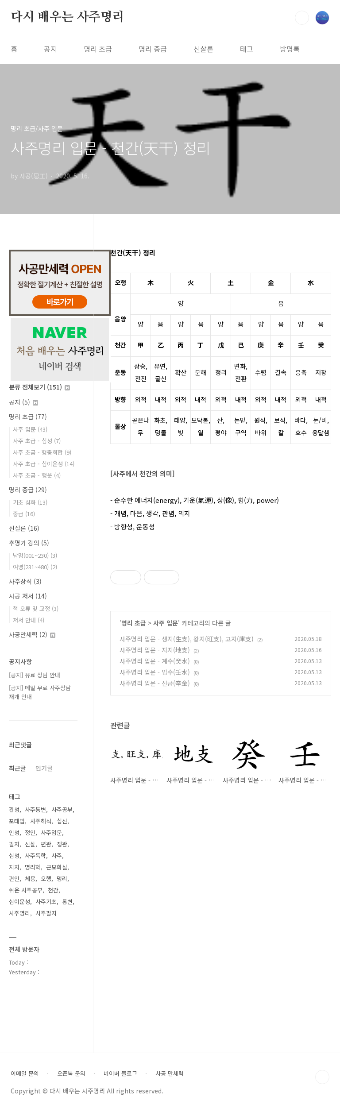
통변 (67, 901)
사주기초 (46, 901)
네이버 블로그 (120, 1073)
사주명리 (19, 913)
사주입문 (51, 832)
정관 (62, 844)
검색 (302, 17)
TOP (322, 1077)
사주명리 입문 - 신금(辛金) (155, 683)
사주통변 (35, 809)
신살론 (203, 48)
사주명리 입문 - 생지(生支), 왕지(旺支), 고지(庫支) (187, 638)
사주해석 (40, 821)
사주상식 (25, 581)
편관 (46, 844)
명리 (62, 878)
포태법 (17, 821)
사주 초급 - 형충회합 (42, 452)
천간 (53, 890)
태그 (246, 48)
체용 (30, 878)
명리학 (33, 867)
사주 (56, 855)
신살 (30, 844)
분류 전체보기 (39, 386)
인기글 (44, 768)
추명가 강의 (29, 542)
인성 (14, 832)
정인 (30, 832)
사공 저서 (28, 595)
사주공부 (62, 809)
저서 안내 (28, 620)
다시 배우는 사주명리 (67, 17)
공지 (50, 48)
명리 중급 (153, 48)
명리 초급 (98, 48)
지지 (14, 867)
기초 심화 (30, 502)
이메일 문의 (25, 1073)
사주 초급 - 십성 (37, 440)
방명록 (290, 48)
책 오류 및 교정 (35, 608)
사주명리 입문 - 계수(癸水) (155, 660)
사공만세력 (32, 634)
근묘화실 (56, 867)
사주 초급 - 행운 (37, 475)
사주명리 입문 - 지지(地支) (155, 649)
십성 (14, 855)
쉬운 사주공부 (25, 890)
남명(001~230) (35, 555)
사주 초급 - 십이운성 (43, 463)
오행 (46, 878)
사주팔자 (46, 913)
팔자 (14, 844)
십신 (62, 821)
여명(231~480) (35, 567)
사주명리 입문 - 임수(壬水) (155, 672)
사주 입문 (165, 622)
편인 (14, 878)
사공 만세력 (169, 1073)
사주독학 (35, 855)
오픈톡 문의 (71, 1073)
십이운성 (19, 901)
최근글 (17, 768)
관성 (14, 809)
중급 (24, 514)
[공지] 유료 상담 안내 (34, 675)
